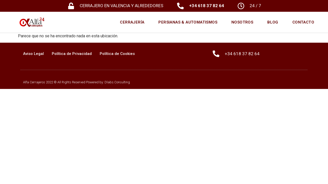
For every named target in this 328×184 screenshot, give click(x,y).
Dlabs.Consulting (117, 82)
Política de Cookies (117, 53)
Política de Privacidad (72, 53)
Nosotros (242, 22)
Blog (272, 22)
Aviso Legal (33, 53)
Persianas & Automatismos (187, 22)
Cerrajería (132, 22)
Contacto (303, 22)
